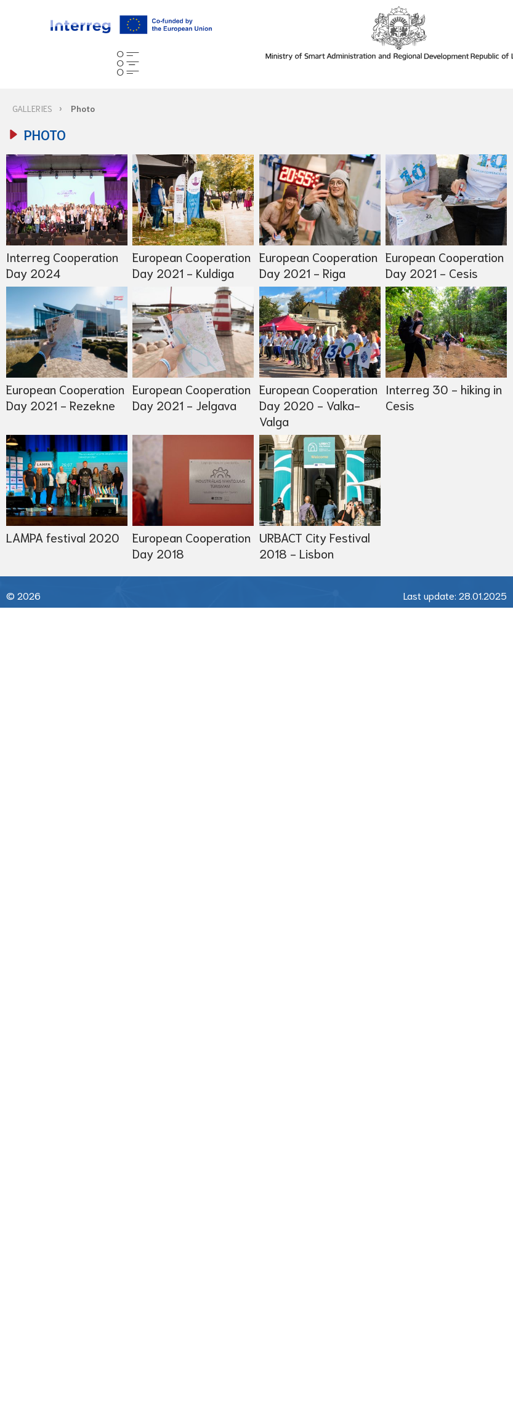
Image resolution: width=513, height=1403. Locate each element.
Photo (83, 108)
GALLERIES (32, 108)
